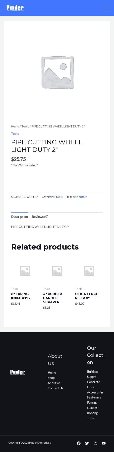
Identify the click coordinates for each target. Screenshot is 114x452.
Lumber (92, 408)
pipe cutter (80, 197)
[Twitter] (87, 443)
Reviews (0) (40, 217)
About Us (54, 383)
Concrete (93, 382)
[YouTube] (104, 443)
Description (19, 217)
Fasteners (94, 397)
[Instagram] (95, 443)
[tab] (19, 216)
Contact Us (55, 388)
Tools (25, 126)
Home (15, 126)
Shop (51, 378)
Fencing (92, 402)
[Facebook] (79, 443)
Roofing (92, 413)
